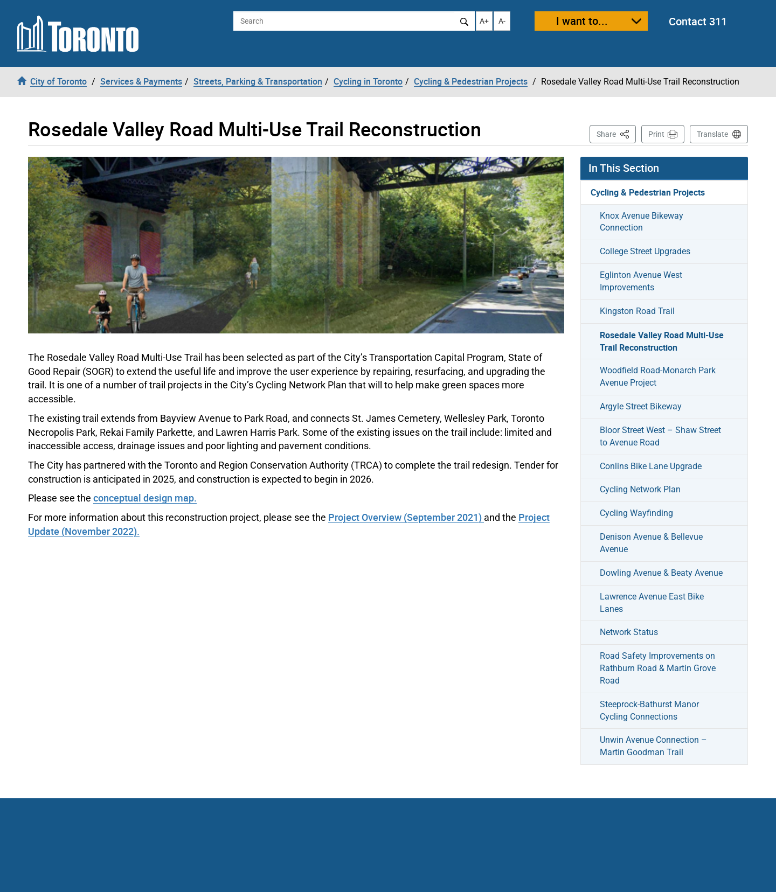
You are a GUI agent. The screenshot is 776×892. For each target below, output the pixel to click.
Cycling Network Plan (640, 489)
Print (656, 134)
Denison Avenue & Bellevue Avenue (651, 543)
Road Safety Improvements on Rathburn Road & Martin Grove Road (658, 668)
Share (616, 133)
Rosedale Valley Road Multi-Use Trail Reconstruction (662, 341)
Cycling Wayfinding (636, 513)
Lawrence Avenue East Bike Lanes (652, 602)
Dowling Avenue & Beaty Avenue (661, 573)
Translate (712, 134)
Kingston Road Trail (637, 311)
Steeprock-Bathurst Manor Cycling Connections (649, 710)
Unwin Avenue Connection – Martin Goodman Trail (653, 746)
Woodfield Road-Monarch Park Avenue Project (658, 376)
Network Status (629, 632)
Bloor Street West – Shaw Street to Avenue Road (660, 436)
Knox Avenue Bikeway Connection (641, 222)
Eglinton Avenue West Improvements (641, 281)
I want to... (582, 20)
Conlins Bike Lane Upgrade (651, 466)
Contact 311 (698, 21)
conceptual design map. (145, 497)
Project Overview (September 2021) (406, 517)
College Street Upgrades (645, 251)
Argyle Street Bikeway (641, 406)
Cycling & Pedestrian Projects (648, 192)
